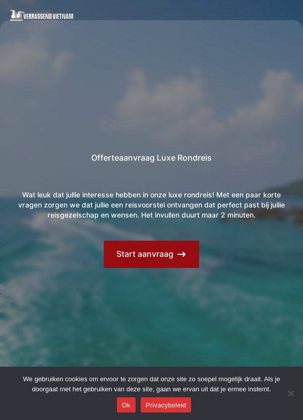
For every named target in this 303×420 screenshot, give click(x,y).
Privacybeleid (166, 405)
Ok (126, 405)
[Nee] (290, 393)
